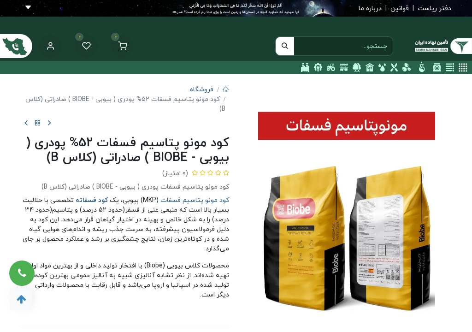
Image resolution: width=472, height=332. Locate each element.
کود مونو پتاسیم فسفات (194, 200)
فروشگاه (201, 89)
